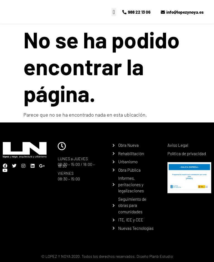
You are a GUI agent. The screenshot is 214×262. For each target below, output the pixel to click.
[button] (113, 12)
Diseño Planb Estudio (154, 256)
